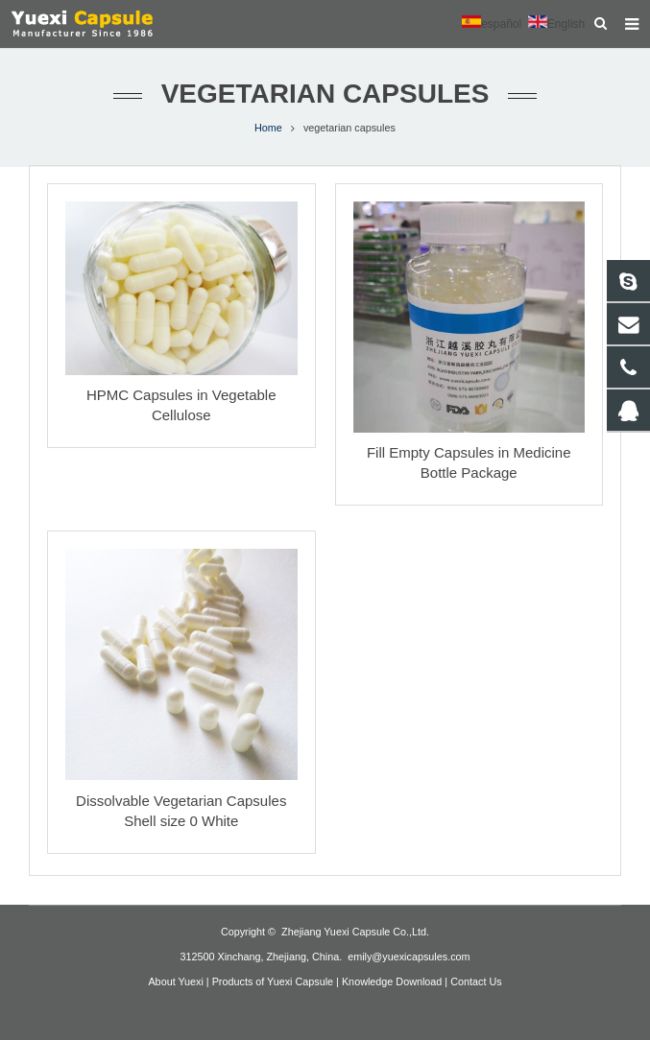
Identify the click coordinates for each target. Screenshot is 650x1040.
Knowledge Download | (394, 981)
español (491, 24)
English (556, 24)
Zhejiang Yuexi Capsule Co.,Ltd (353, 931)
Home (268, 127)
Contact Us (475, 981)
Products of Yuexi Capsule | (275, 981)
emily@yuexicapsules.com (408, 956)
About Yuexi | (178, 981)
